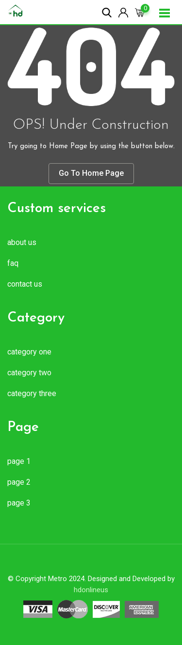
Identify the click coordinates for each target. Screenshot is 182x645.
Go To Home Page (91, 173)
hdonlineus (91, 589)
